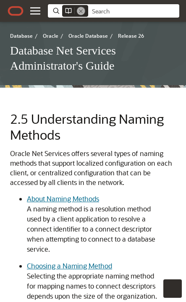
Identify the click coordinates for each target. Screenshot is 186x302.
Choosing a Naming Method (69, 265)
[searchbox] (134, 11)
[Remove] (81, 11)
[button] (35, 11)
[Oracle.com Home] (15, 11)
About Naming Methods (63, 198)
